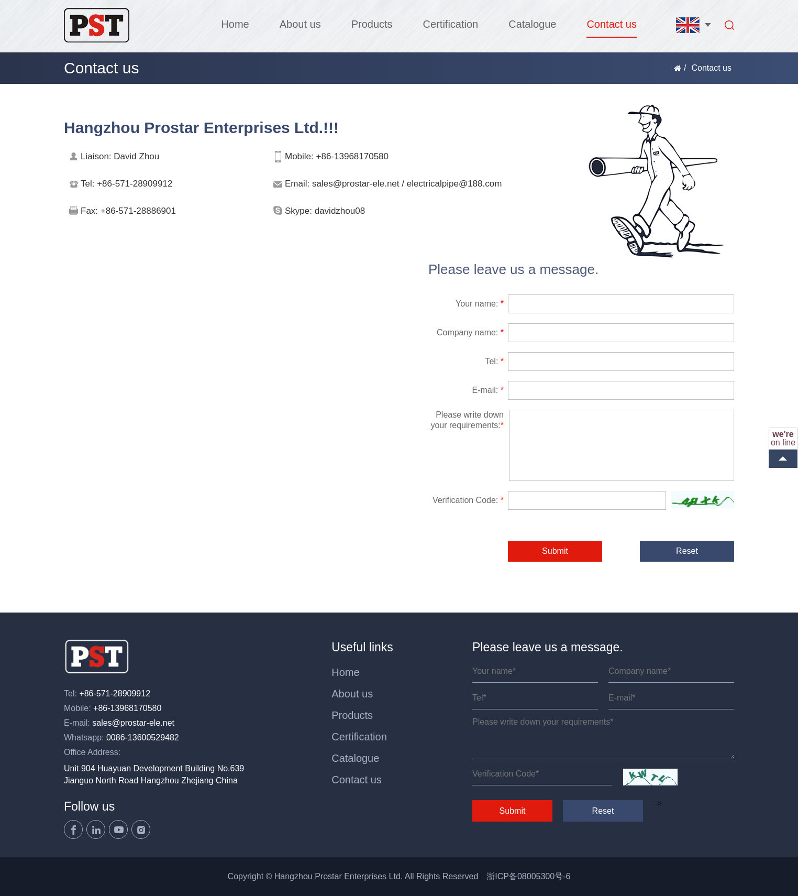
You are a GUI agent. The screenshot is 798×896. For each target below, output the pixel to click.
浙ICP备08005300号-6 (528, 876)
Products (372, 24)
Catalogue (532, 24)
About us (300, 24)
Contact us (611, 24)
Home (235, 24)
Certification (451, 24)
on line (783, 438)
